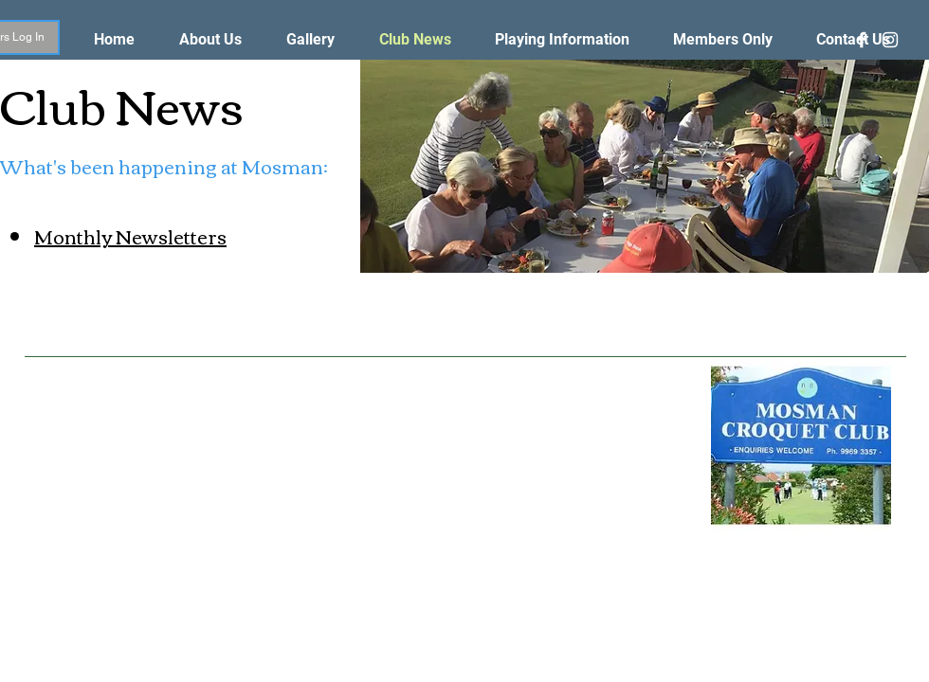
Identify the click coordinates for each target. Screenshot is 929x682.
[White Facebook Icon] (861, 39)
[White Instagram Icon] (890, 39)
